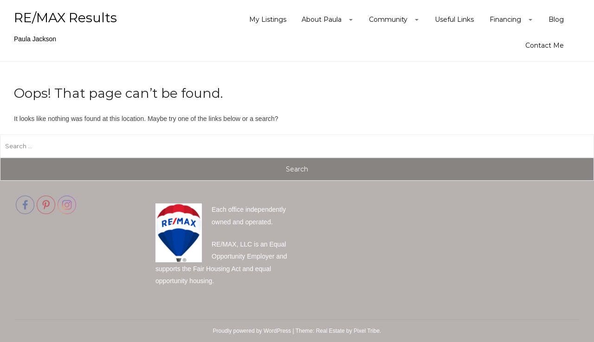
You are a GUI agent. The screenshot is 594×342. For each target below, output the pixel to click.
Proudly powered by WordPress (252, 331)
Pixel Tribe (367, 331)
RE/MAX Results (65, 17)
